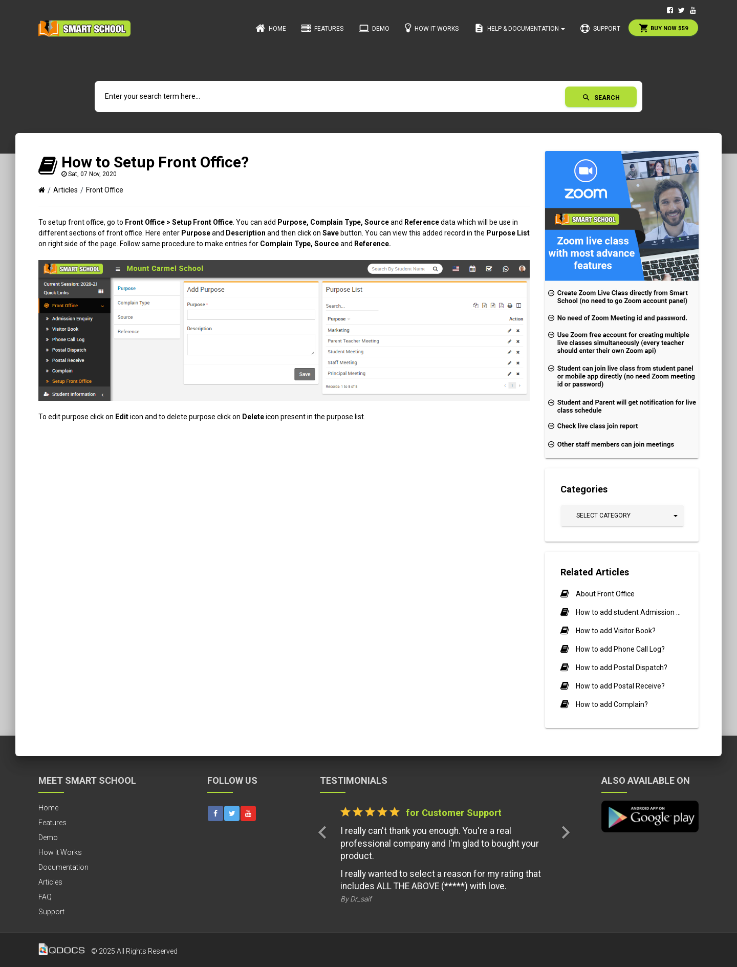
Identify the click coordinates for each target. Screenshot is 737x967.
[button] (622, 515)
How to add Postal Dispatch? (621, 667)
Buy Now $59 (663, 28)
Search (601, 97)
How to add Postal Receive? (620, 686)
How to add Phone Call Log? (620, 649)
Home (270, 28)
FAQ (45, 897)
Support (600, 28)
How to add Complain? (612, 704)
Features (322, 28)
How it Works (432, 28)
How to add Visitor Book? (616, 631)
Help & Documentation (519, 28)
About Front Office (605, 594)
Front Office (104, 190)
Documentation (63, 867)
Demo (374, 28)
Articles (65, 190)
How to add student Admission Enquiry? (629, 612)
